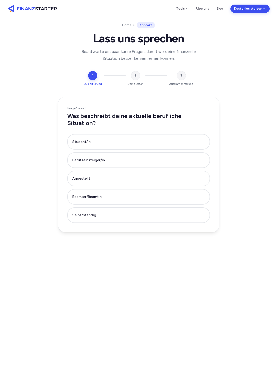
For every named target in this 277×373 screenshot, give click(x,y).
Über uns (202, 9)
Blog (219, 9)
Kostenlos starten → (250, 9)
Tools (182, 9)
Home (126, 25)
